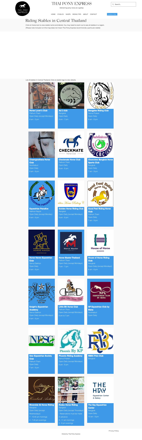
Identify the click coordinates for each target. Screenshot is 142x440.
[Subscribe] (112, 14)
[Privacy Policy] (113, 431)
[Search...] (123, 4)
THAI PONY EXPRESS (72, 4)
